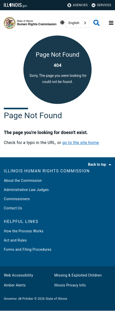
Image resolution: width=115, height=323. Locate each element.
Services (101, 5)
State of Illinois (56, 299)
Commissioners (17, 199)
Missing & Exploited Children (78, 275)
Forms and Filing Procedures (27, 249)
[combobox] (78, 23)
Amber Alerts (15, 285)
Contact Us (13, 208)
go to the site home (80, 142)
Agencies (77, 5)
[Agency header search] (96, 23)
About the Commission (23, 180)
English (73, 23)
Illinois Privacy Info (70, 285)
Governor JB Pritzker (18, 299)
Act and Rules (15, 240)
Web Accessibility (18, 275)
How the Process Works (24, 231)
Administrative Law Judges (26, 190)
